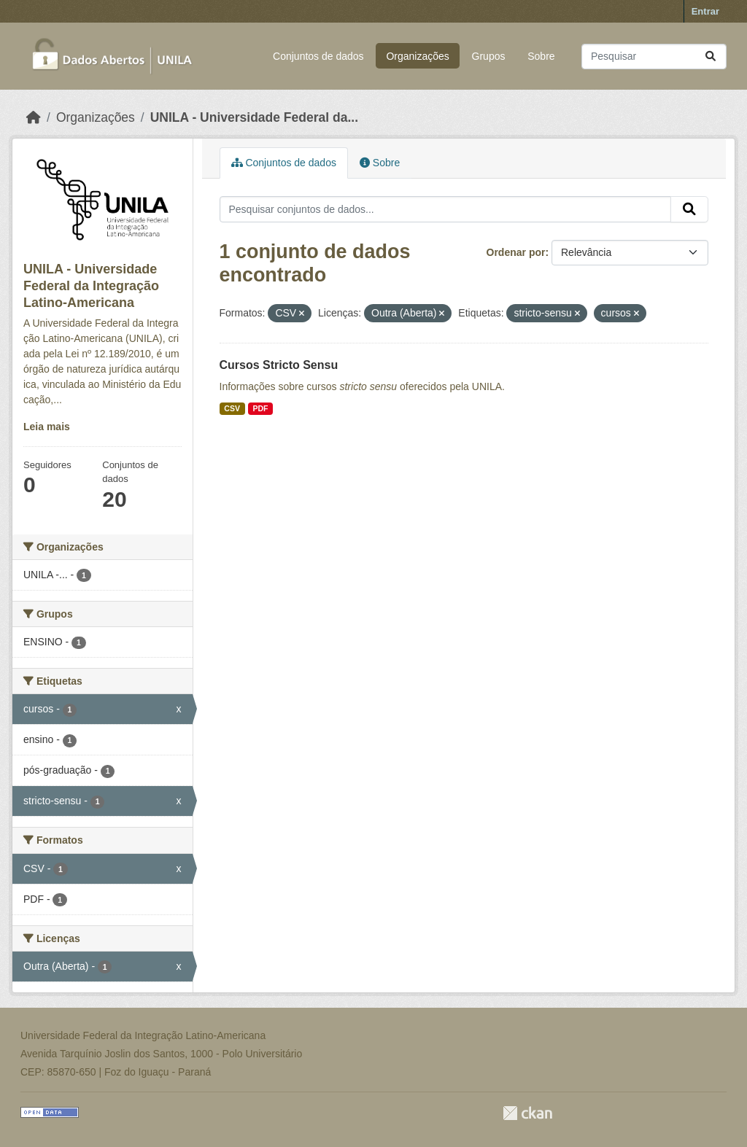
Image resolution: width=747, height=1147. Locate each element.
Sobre (540, 56)
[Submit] (710, 56)
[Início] (33, 117)
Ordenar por (516, 252)
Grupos (489, 56)
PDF (260, 408)
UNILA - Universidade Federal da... (254, 117)
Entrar (705, 11)
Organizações (417, 56)
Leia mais (46, 426)
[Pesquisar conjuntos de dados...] (654, 56)
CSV (232, 408)
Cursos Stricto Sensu (279, 365)
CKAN (527, 1113)
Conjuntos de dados (318, 56)
